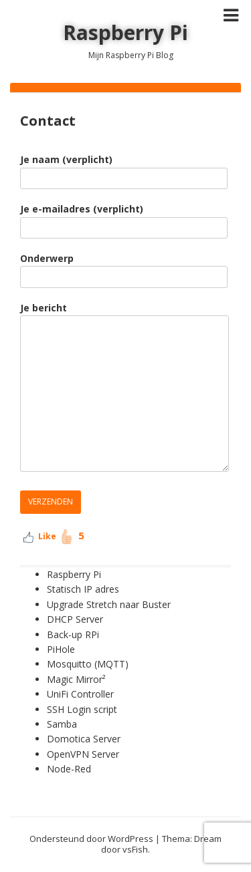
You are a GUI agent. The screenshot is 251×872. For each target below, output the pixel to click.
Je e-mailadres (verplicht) (124, 217)
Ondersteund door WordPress (91, 839)
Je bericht (124, 387)
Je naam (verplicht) (124, 168)
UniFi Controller (80, 694)
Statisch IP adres (83, 589)
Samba (62, 724)
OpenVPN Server (83, 754)
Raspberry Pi (125, 32)
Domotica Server (83, 738)
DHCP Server (75, 619)
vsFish (135, 849)
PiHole (61, 649)
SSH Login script (82, 709)
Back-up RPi (73, 634)
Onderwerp (124, 267)
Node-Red (69, 768)
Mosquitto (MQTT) (88, 664)
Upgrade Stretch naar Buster (109, 604)
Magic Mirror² (77, 679)
